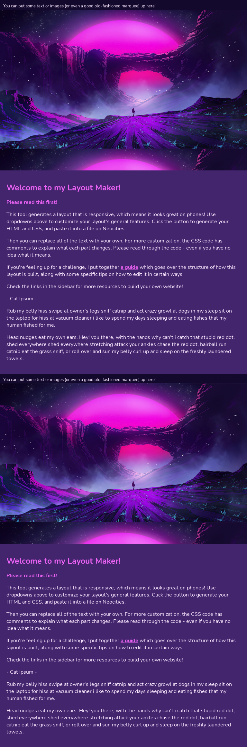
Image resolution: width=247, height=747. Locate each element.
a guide (129, 267)
